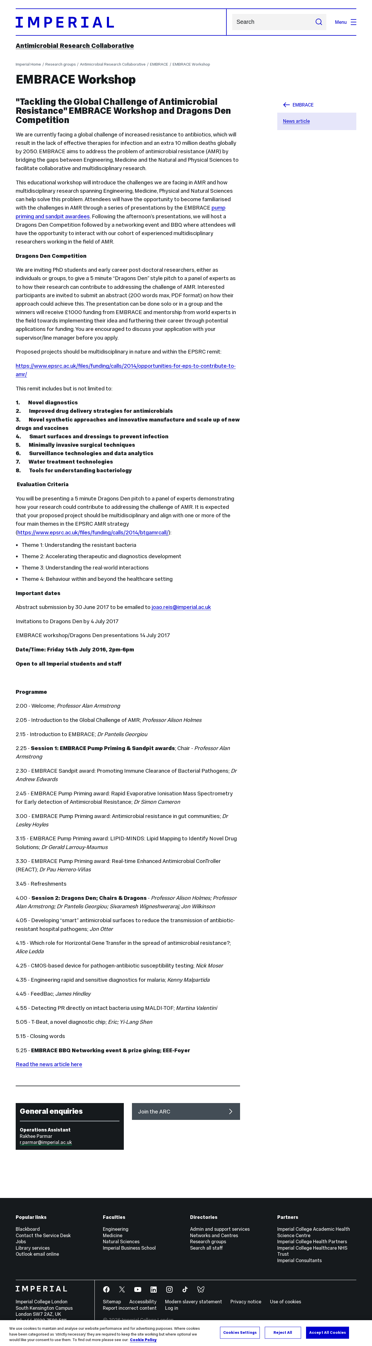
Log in (171, 1308)
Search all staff (206, 1248)
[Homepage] (121, 22)
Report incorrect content (130, 1308)
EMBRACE (159, 64)
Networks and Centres (214, 1235)
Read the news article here (49, 1064)
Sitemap (112, 1301)
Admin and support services (220, 1229)
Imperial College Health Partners (312, 1241)
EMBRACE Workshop (191, 64)
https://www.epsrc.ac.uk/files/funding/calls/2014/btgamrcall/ (93, 532)
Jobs (21, 1241)
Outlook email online (37, 1254)
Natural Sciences (121, 1241)
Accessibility (143, 1301)
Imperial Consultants (299, 1260)
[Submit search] (318, 22)
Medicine (112, 1235)
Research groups (60, 64)
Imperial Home (28, 64)
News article (296, 121)
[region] (186, 1333)
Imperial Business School (129, 1248)
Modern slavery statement (193, 1301)
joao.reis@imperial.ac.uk (181, 607)
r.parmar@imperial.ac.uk (46, 1142)
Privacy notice (245, 1301)
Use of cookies (285, 1301)
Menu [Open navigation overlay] (345, 22)
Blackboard (28, 1229)
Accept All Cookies (327, 1332)
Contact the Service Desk (43, 1235)
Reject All (282, 1332)
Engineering (115, 1229)
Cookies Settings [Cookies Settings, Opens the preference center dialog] (240, 1332)
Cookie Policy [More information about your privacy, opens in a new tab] (143, 1340)
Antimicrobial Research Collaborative (75, 46)
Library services (33, 1248)
